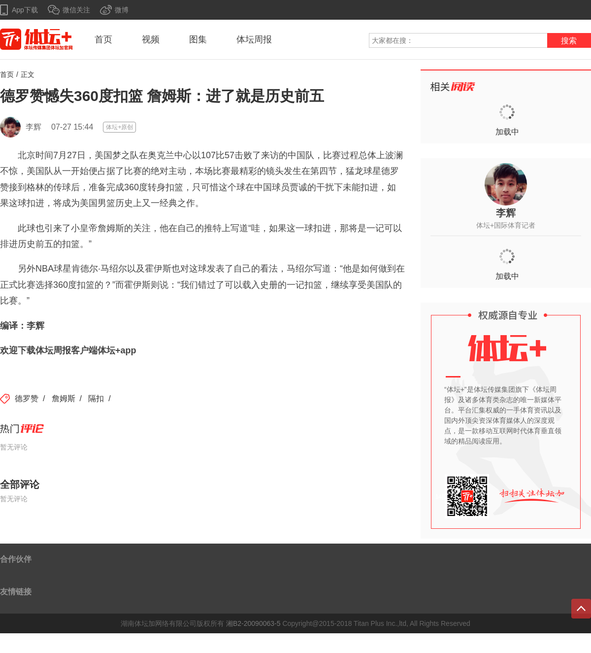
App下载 (25, 10)
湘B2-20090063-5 (253, 623)
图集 (198, 39)
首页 (103, 39)
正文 (27, 74)
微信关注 (76, 10)
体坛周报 (254, 39)
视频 (151, 39)
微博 (122, 10)
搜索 (569, 40)
